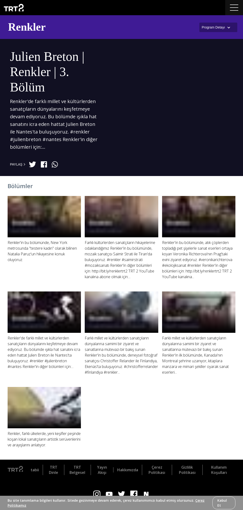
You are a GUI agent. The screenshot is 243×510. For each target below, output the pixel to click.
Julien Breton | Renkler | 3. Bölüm (47, 71)
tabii (35, 469)
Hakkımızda (127, 469)
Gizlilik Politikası (187, 470)
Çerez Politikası (157, 470)
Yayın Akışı (102, 470)
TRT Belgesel (77, 470)
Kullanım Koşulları (219, 470)
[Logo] (15, 470)
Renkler (27, 27)
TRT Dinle (53, 470)
